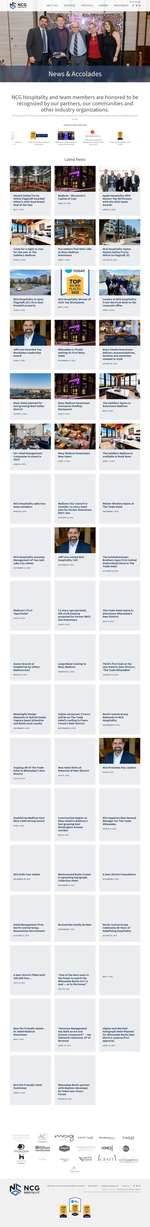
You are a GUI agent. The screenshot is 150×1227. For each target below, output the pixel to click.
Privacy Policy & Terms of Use (125, 1189)
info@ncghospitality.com (109, 1186)
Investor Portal (135, 2)
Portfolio (87, 5)
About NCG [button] (52, 6)
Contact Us (126, 1186)
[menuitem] (52, 5)
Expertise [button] (69, 6)
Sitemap (137, 1189)
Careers (103, 5)
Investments (121, 5)
